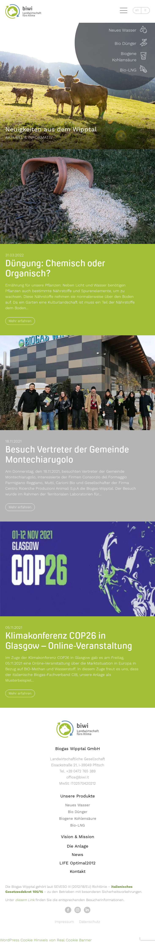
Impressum (64, 922)
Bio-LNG (77, 825)
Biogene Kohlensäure (77, 819)
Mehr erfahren (20, 321)
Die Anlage (77, 846)
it (145, 10)
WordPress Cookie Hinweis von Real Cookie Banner (46, 940)
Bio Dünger (77, 812)
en (137, 10)
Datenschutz (89, 922)
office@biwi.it (77, 777)
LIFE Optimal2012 (77, 863)
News (77, 855)
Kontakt (77, 871)
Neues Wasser (77, 805)
